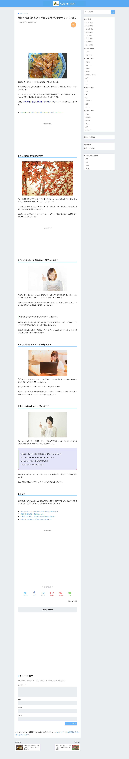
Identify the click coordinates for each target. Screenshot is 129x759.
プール (87, 107)
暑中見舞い (88, 101)
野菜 (86, 159)
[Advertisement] (47, 40)
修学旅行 (88, 117)
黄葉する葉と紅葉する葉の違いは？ (32, 514)
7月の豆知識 (89, 38)
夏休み (87, 104)
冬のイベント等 (89, 48)
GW (86, 81)
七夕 (86, 98)
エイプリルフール (90, 75)
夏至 (86, 91)
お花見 (87, 68)
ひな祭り (88, 62)
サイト (20, 715)
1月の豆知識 (89, 22)
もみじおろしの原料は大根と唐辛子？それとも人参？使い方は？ (42, 112)
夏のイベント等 (89, 88)
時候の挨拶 (87, 144)
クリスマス (88, 55)
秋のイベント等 (89, 111)
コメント (21, 685)
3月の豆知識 (89, 26)
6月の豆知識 (89, 35)
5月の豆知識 (89, 32)
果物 (86, 162)
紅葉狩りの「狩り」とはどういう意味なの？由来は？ (38, 516)
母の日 (87, 84)
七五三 (87, 124)
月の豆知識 (87, 19)
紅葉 (76, 601)
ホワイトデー (89, 65)
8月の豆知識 (89, 42)
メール (20, 707)
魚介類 (87, 165)
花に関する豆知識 (90, 137)
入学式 (87, 78)
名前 (19, 699)
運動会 (87, 114)
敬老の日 (88, 120)
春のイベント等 (89, 58)
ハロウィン (88, 130)
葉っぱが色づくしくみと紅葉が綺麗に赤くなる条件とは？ (39, 511)
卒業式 (87, 71)
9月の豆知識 (89, 45)
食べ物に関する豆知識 (91, 156)
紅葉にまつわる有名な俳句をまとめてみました (36, 519)
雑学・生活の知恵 (90, 148)
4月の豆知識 (89, 29)
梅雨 (86, 94)
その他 (87, 169)
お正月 (87, 52)
